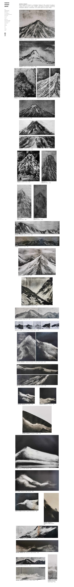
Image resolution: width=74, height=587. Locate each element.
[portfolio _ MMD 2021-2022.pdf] (5, 35)
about (5, 27)
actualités (5, 29)
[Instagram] (5, 33)
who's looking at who (6, 13)
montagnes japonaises (6, 10)
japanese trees (6, 19)
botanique (5, 25)
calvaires (5, 18)
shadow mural (6, 12)
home (5, 9)
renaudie (5, 24)
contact (5, 30)
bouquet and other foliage (7, 20)
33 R (4, 26)
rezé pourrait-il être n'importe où (8, 14)
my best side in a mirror (7, 21)
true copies (5, 16)
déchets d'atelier (6, 15)
